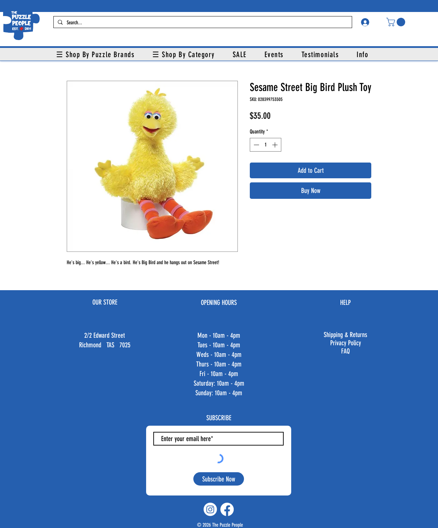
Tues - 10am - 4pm (218, 345)
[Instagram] (210, 509)
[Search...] (202, 22)
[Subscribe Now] (218, 479)
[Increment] (275, 144)
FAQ (345, 351)
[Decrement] (255, 144)
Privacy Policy (345, 343)
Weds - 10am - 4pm (219, 354)
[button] (396, 22)
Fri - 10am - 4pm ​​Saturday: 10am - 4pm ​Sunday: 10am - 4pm (219, 383)
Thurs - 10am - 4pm (219, 364)
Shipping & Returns (345, 335)
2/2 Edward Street (104, 335)
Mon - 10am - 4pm (218, 335)
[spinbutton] (265, 144)
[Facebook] (227, 509)
